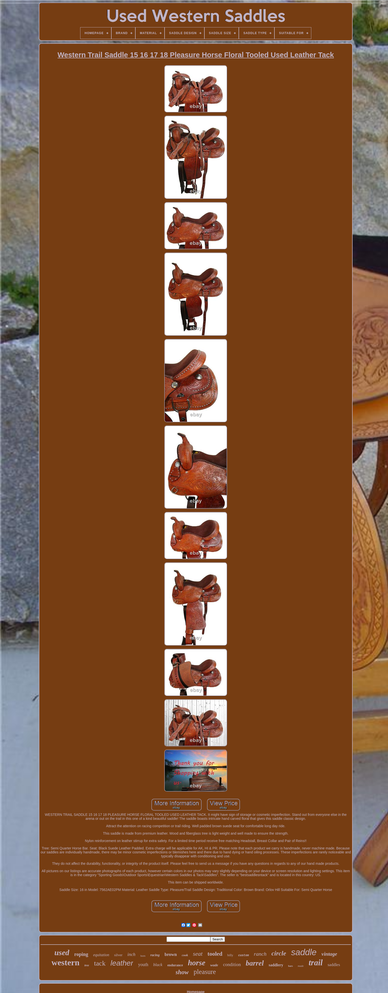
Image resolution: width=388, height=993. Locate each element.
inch (131, 954)
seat (198, 954)
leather (122, 963)
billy (230, 955)
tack (100, 963)
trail (316, 962)
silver (118, 955)
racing (155, 955)
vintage (329, 954)
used (61, 952)
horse (196, 962)
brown (171, 954)
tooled (215, 954)
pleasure (205, 971)
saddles (334, 964)
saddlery (276, 965)
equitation (101, 955)
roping (81, 954)
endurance (175, 965)
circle (278, 953)
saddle (303, 952)
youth (143, 964)
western (65, 962)
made (301, 965)
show (182, 972)
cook (185, 955)
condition (232, 964)
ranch (260, 954)
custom (243, 955)
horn (142, 955)
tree (86, 965)
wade (214, 965)
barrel (255, 963)
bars (290, 966)
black (157, 964)
